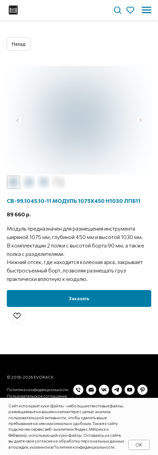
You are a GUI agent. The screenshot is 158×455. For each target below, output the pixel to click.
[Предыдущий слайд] (18, 120)
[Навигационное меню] (146, 10)
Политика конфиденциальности (37, 388)
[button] (117, 10)
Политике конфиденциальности (83, 447)
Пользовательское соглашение (37, 394)
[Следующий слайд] (140, 120)
